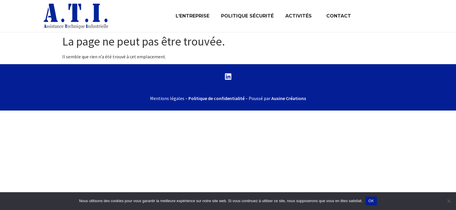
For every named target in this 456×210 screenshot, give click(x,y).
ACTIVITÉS (300, 16)
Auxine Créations (288, 98)
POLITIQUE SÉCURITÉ (247, 16)
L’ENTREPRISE (192, 16)
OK (371, 201)
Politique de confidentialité (216, 98)
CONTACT (338, 16)
